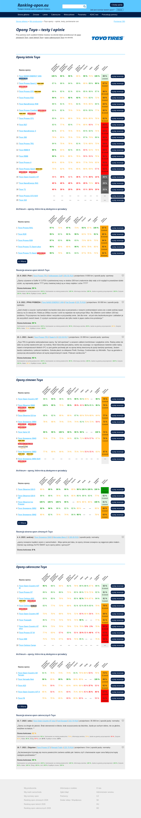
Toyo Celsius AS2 (26, 598)
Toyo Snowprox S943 (27, 438)
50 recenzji (104, 255)
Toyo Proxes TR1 (26, 144)
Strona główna (23, 15)
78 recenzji (105, 146)
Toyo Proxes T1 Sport (27, 253)
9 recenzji (105, 85)
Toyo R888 (23, 156)
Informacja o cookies (68, 788)
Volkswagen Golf (55, 276)
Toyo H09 (23, 639)
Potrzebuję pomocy (109, 15)
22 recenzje (105, 171)
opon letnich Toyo (36, 38)
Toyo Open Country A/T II (29, 692)
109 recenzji (104, 93)
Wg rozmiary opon (31, 796)
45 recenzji (105, 165)
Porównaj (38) (119, 21)
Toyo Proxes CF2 (26, 91)
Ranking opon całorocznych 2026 (37, 808)
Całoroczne (55, 15)
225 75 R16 (81, 302)
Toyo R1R (22, 234)
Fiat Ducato (70, 302)
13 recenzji (105, 498)
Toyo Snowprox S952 (27, 508)
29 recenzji (105, 152)
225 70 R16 (68, 747)
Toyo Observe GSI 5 (26, 489)
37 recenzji (105, 158)
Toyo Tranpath (25, 620)
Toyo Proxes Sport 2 (27, 83)
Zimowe (36, 15)
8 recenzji (105, 106)
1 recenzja (105, 78)
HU (97, 804)
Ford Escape (62, 721)
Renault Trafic (56, 747)
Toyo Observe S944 (26, 405)
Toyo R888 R (24, 150)
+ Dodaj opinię (116, 5)
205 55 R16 (68, 276)
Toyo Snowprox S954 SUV (29, 459)
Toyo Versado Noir (26, 679)
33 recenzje (104, 236)
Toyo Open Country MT (29, 614)
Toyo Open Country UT (29, 177)
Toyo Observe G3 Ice (27, 415)
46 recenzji (105, 120)
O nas (98, 788)
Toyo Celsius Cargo (27, 645)
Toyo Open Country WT (28, 399)
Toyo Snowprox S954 (27, 422)
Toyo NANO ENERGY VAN (30, 76)
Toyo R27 (23, 125)
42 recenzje (105, 133)
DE (97, 808)
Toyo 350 (23, 137)
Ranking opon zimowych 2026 (36, 800)
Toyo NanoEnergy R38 (28, 104)
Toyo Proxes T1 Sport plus (29, 247)
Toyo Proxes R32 (26, 98)
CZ (97, 796)
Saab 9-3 (53, 337)
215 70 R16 (73, 721)
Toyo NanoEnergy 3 (27, 131)
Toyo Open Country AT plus (44, 721)
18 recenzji (105, 112)
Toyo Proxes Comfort (28, 110)
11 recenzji (105, 628)
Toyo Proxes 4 (25, 162)
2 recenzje (104, 249)
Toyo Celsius (24, 606)
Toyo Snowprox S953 (27, 452)
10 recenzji (105, 454)
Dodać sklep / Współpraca (70, 800)
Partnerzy (64, 796)
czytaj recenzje (118, 76)
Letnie (45, 15)
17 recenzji (105, 675)
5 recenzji (105, 100)
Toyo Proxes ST (26, 592)
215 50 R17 (63, 337)
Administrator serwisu (105, 792)
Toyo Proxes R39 (25, 240)
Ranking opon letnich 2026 (34, 804)
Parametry (82, 15)
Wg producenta (30, 788)
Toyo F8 (21, 698)
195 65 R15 (74, 537)
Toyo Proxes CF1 (26, 118)
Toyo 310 (23, 200)
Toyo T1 (22, 189)
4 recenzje (105, 401)
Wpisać (119, 10)
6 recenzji (105, 139)
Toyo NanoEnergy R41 (28, 183)
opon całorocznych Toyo (54, 38)
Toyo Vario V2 (24, 432)
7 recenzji (105, 440)
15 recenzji (105, 594)
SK (97, 800)
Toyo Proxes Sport (27, 169)
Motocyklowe (69, 15)
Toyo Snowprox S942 (27, 515)
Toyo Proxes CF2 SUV (28, 196)
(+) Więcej (22, 261)
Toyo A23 (22, 686)
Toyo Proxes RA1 (25, 228)
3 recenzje (105, 127)
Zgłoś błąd (64, 792)
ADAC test (94, 15)
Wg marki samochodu (33, 792)
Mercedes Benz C (60, 537)
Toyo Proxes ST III (27, 633)
